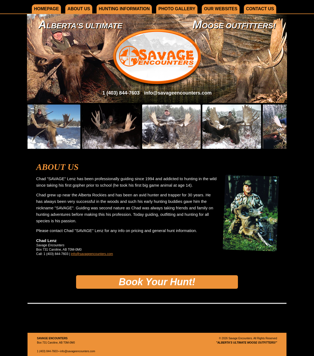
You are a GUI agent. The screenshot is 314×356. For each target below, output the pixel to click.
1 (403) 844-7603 (120, 93)
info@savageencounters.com (178, 93)
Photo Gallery (176, 8)
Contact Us (260, 8)
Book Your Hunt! (157, 281)
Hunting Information (124, 8)
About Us (78, 8)
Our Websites (220, 8)
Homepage (46, 8)
